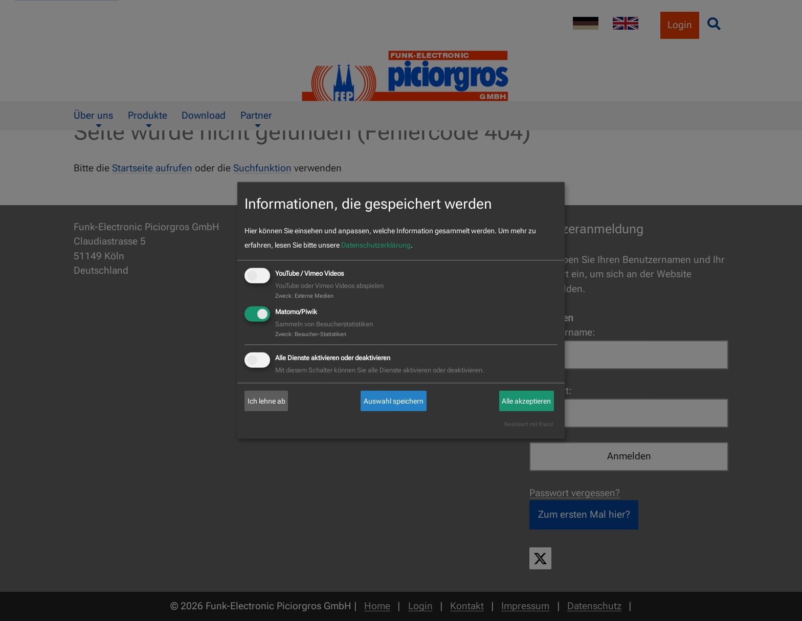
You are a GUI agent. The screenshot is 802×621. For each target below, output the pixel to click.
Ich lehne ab (266, 401)
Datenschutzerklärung (376, 245)
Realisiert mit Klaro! (528, 424)
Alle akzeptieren (526, 401)
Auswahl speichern (394, 401)
